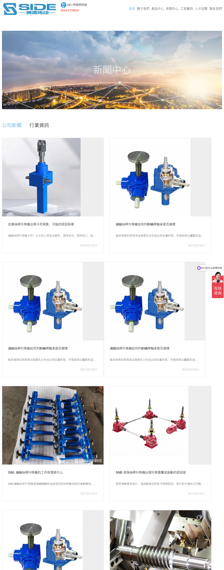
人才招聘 (201, 9)
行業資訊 (45, 126)
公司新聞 (13, 126)
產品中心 (157, 9)
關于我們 (143, 9)
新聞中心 (172, 9)
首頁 (132, 9)
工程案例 (186, 9)
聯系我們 (215, 9)
